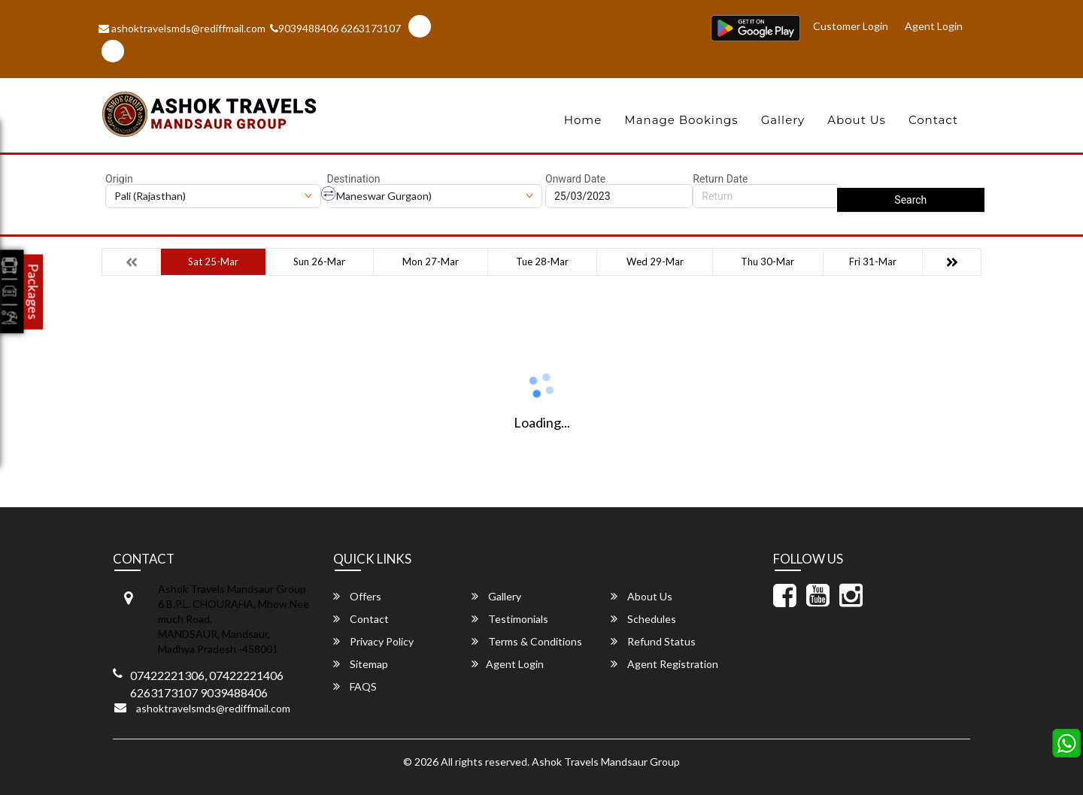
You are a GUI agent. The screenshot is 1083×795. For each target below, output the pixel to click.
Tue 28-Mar (542, 261)
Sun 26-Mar (319, 261)
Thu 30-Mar (767, 261)
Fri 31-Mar (872, 261)
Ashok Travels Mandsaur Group (606, 761)
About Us (856, 120)
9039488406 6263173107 (335, 28)
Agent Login (934, 26)
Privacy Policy (373, 641)
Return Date (720, 179)
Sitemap (360, 663)
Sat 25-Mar (213, 261)
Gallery (783, 120)
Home (583, 120)
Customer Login (850, 26)
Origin (119, 179)
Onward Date (575, 179)
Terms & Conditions (527, 641)
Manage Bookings (681, 120)
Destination (354, 179)
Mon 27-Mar (430, 261)
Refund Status (653, 641)
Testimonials (510, 618)
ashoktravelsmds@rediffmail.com (182, 28)
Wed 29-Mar (655, 261)
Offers (357, 596)
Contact (933, 120)
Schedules (643, 618)
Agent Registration (664, 663)
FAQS (355, 686)
